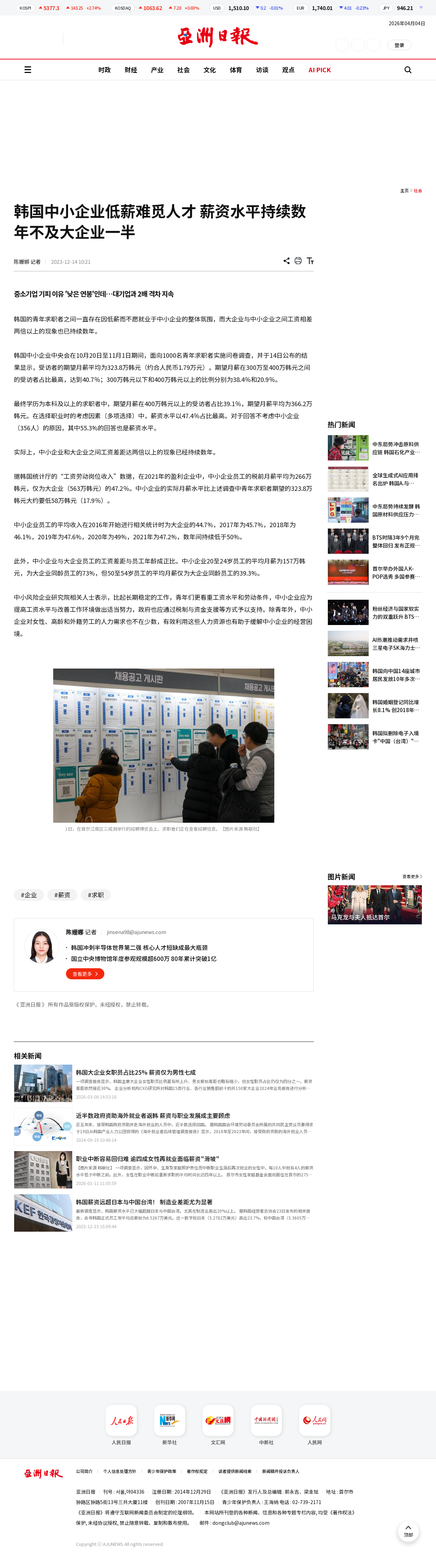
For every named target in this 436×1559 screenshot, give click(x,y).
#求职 (96, 894)
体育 (236, 69)
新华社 (169, 1425)
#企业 (29, 894)
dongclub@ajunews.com (240, 1522)
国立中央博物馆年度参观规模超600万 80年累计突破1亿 (144, 958)
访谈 (262, 69)
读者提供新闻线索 (235, 1471)
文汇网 (218, 1425)
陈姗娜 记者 (27, 261)
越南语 (95, 39)
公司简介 (84, 1471)
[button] (405, 932)
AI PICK (320, 69)
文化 (209, 69)
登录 (399, 44)
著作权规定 (197, 1471)
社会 (183, 69)
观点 (288, 69)
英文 (44, 39)
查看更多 (82, 973)
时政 (104, 69)
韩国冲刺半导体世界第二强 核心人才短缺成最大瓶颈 (139, 947)
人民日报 (121, 1425)
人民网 (314, 1425)
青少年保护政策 (161, 1471)
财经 (131, 69)
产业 (157, 69)
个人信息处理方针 (119, 1471)
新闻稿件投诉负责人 (281, 1471)
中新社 (266, 1425)
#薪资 (62, 894)
